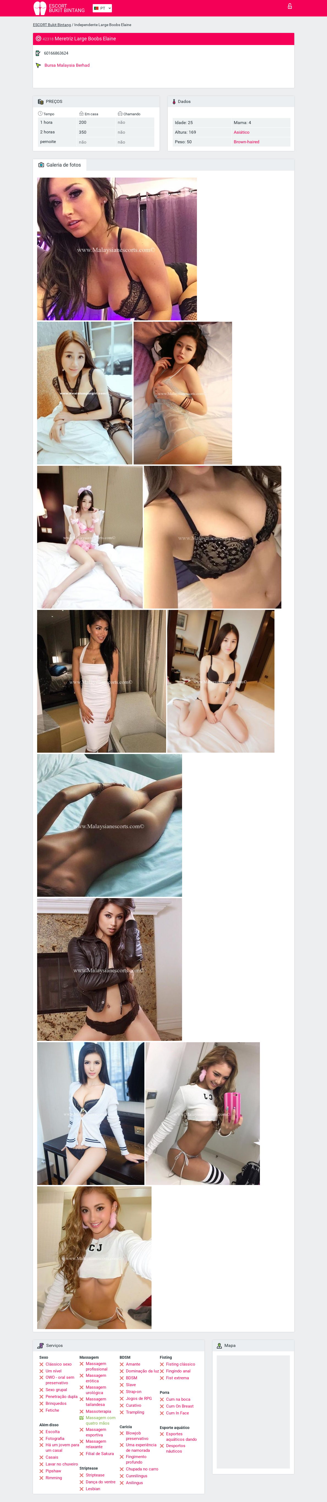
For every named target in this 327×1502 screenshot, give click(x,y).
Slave (131, 1384)
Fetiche (52, 1410)
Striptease (95, 1475)
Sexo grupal (56, 1389)
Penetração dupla (62, 1396)
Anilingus (134, 1482)
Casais (52, 1457)
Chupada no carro (142, 1469)
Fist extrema (177, 1377)
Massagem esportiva (96, 1432)
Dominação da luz (142, 1371)
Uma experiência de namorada (141, 1447)
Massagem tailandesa (96, 1402)
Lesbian (93, 1488)
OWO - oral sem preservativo (60, 1380)
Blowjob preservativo (137, 1436)
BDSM (131, 1377)
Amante (133, 1364)
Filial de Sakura (100, 1453)
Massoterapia (98, 1411)
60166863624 (56, 53)
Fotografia (55, 1438)
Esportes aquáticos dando (181, 1436)
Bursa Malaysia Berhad (63, 65)
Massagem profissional (97, 1366)
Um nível (54, 1371)
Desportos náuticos (175, 1448)
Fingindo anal (178, 1371)
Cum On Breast (180, 1406)
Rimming (54, 1477)
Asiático (241, 132)
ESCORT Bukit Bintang (52, 25)
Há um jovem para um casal (62, 1447)
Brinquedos (56, 1403)
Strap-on (133, 1391)
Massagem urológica (96, 1390)
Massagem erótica (96, 1378)
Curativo (133, 1405)
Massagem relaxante (96, 1444)
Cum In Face (177, 1413)
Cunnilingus (136, 1475)
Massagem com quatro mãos (101, 1420)
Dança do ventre (101, 1481)
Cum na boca (178, 1399)
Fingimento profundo (136, 1459)
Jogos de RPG (139, 1398)
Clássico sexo (59, 1364)
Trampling (135, 1412)
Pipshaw (53, 1471)
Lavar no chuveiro (62, 1464)
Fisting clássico (180, 1364)
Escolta (53, 1431)
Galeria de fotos (60, 165)
